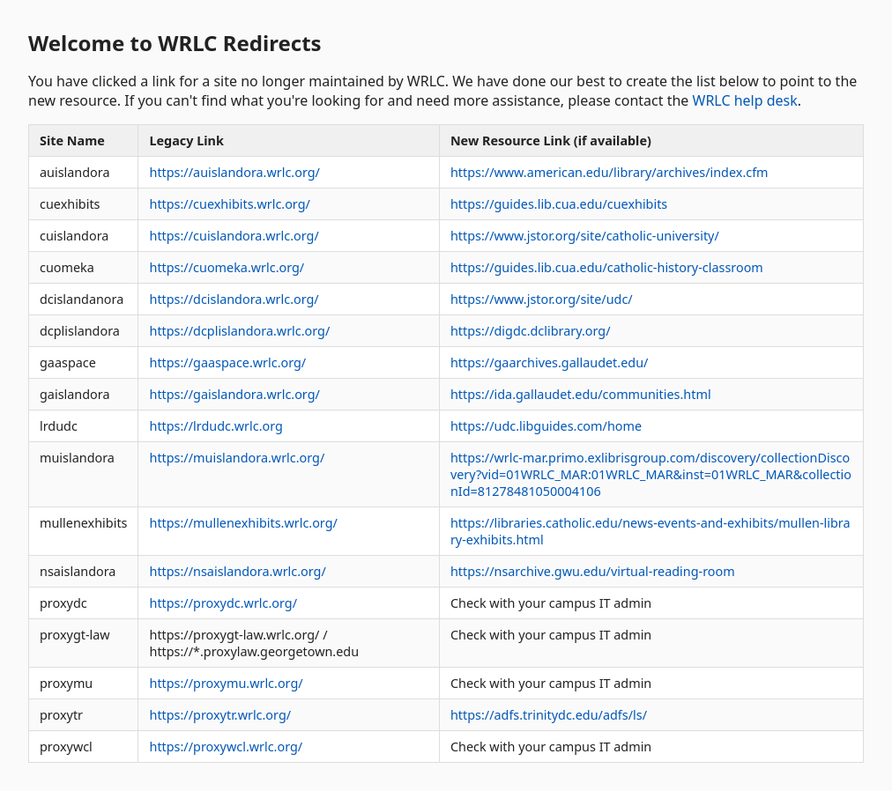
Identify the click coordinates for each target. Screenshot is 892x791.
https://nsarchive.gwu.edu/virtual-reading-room (592, 571)
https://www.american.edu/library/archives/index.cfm (609, 172)
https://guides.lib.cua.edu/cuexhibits (558, 204)
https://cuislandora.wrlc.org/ (233, 235)
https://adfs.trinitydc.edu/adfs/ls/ (548, 714)
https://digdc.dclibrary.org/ (530, 330)
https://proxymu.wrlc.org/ (225, 683)
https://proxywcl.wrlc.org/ (225, 746)
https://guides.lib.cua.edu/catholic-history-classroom (606, 267)
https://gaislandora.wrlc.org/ (234, 394)
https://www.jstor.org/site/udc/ (541, 299)
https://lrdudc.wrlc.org (215, 426)
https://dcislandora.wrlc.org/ (233, 299)
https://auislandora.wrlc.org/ (234, 172)
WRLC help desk (745, 100)
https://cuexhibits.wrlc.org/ (229, 204)
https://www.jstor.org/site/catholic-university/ (584, 235)
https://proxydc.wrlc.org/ (223, 603)
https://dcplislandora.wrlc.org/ (239, 330)
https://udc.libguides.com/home (546, 426)
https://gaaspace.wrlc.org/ (227, 362)
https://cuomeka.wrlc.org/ (226, 267)
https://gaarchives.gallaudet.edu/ (549, 362)
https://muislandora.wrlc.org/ (236, 457)
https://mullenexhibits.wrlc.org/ (243, 522)
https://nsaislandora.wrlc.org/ (237, 571)
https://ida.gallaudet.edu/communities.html (580, 394)
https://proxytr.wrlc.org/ (220, 714)
